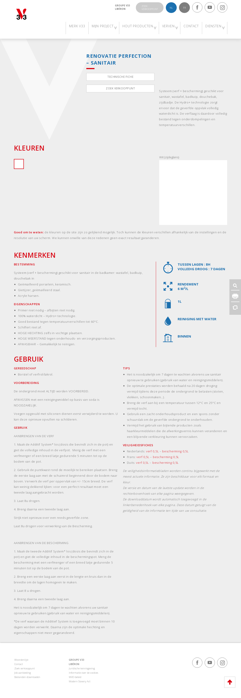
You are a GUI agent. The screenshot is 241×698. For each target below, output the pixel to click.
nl (171, 7)
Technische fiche (120, 77)
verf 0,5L (152, 451)
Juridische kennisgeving (82, 668)
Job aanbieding (22, 672)
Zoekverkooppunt (150, 7)
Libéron (120, 8)
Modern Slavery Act (79, 681)
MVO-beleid (75, 677)
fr (184, 7)
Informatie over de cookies (83, 672)
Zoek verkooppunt (120, 88)
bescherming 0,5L (175, 451)
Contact (18, 664)
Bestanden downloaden (27, 677)
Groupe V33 (122, 5)
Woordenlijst (21, 659)
